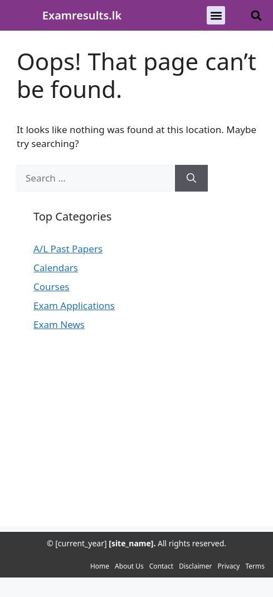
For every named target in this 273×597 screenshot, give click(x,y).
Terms (255, 566)
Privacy (228, 566)
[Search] (191, 178)
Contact (161, 566)
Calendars (55, 267)
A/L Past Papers (68, 248)
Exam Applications (74, 305)
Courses (51, 286)
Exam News (59, 324)
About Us (129, 566)
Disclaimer (195, 566)
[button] (216, 15)
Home (99, 566)
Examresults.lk (81, 15)
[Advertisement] (136, 448)
